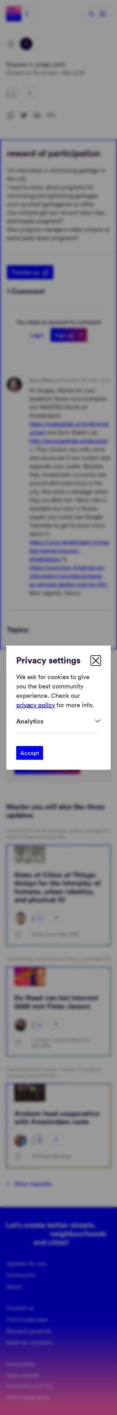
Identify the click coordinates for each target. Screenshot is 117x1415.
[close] (96, 661)
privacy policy (35, 705)
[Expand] (58, 721)
